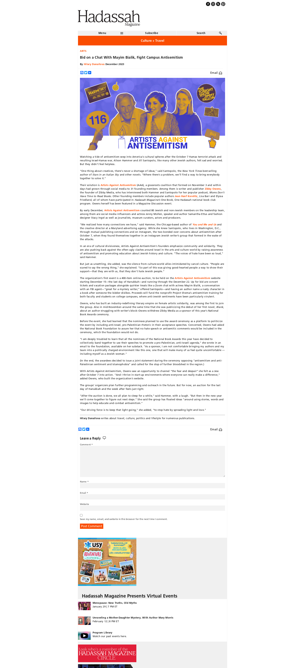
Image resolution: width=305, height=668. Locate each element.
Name (84, 481)
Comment (86, 444)
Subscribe (151, 33)
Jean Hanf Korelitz (186, 196)
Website (84, 504)
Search (201, 33)
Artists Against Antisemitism (118, 185)
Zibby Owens (213, 188)
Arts (83, 50)
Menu (102, 33)
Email (216, 73)
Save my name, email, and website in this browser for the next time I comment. (123, 519)
